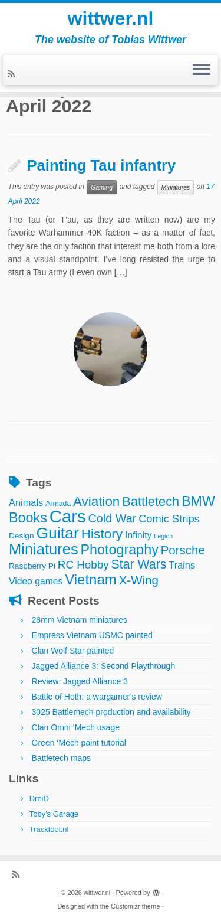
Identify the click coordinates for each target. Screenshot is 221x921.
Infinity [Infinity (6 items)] (138, 535)
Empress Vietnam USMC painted (92, 635)
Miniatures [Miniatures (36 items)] (43, 549)
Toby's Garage (53, 813)
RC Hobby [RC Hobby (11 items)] (83, 565)
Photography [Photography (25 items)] (120, 549)
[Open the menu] (201, 70)
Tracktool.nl (49, 829)
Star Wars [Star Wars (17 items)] (139, 564)
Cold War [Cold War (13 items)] (112, 518)
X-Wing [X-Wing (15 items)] (139, 580)
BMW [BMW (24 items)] (198, 501)
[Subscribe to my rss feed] (13, 74)
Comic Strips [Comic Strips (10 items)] (169, 518)
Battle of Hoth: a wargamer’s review (97, 696)
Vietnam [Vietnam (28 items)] (91, 579)
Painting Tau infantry (101, 165)
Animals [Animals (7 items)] (26, 502)
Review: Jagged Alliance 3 (80, 681)
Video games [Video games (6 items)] (35, 581)
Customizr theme (135, 906)
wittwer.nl (111, 18)
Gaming (102, 187)
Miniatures (175, 187)
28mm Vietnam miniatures (79, 620)
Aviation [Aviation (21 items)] (96, 501)
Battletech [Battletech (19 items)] (150, 501)
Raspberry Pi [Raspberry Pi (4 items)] (32, 565)
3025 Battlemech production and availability (111, 712)
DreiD (39, 798)
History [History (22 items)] (102, 533)
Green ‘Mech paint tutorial (79, 742)
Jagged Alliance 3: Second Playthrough (104, 666)
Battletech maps (61, 758)
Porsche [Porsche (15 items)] (183, 550)
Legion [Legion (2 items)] (163, 536)
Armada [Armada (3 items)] (58, 503)
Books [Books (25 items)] (28, 517)
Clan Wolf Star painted (73, 650)
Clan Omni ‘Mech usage (76, 727)
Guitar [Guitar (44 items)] (57, 533)
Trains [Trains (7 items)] (182, 565)
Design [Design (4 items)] (21, 535)
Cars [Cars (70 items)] (68, 516)
